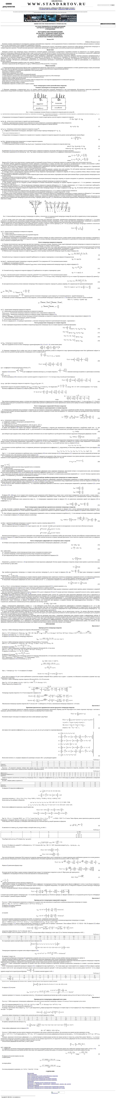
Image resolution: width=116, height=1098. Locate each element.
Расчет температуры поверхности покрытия (50, 242)
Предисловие (50, 49)
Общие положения (50, 65)
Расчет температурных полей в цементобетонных (47, 85)
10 (98, 259)
